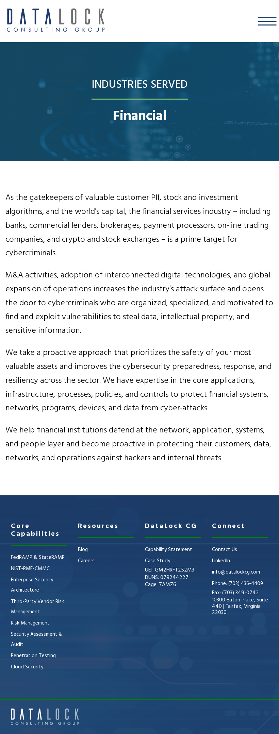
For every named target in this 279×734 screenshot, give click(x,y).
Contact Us (224, 550)
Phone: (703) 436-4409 (237, 584)
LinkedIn (221, 561)
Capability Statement (168, 550)
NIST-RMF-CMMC (30, 569)
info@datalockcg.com (236, 572)
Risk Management (30, 623)
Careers (86, 561)
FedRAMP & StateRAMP (38, 557)
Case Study (157, 561)
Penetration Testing (33, 656)
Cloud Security (27, 667)
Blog (83, 550)
